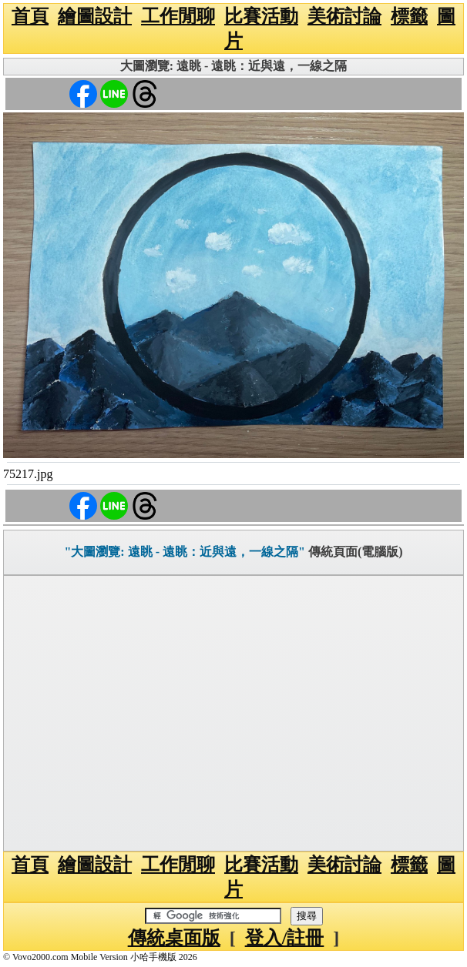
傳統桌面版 (174, 938)
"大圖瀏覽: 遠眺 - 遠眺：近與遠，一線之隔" (184, 551)
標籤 (409, 16)
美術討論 (344, 16)
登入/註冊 (284, 938)
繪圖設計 (95, 16)
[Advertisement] (233, 713)
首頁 (30, 16)
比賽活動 (261, 16)
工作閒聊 (178, 16)
